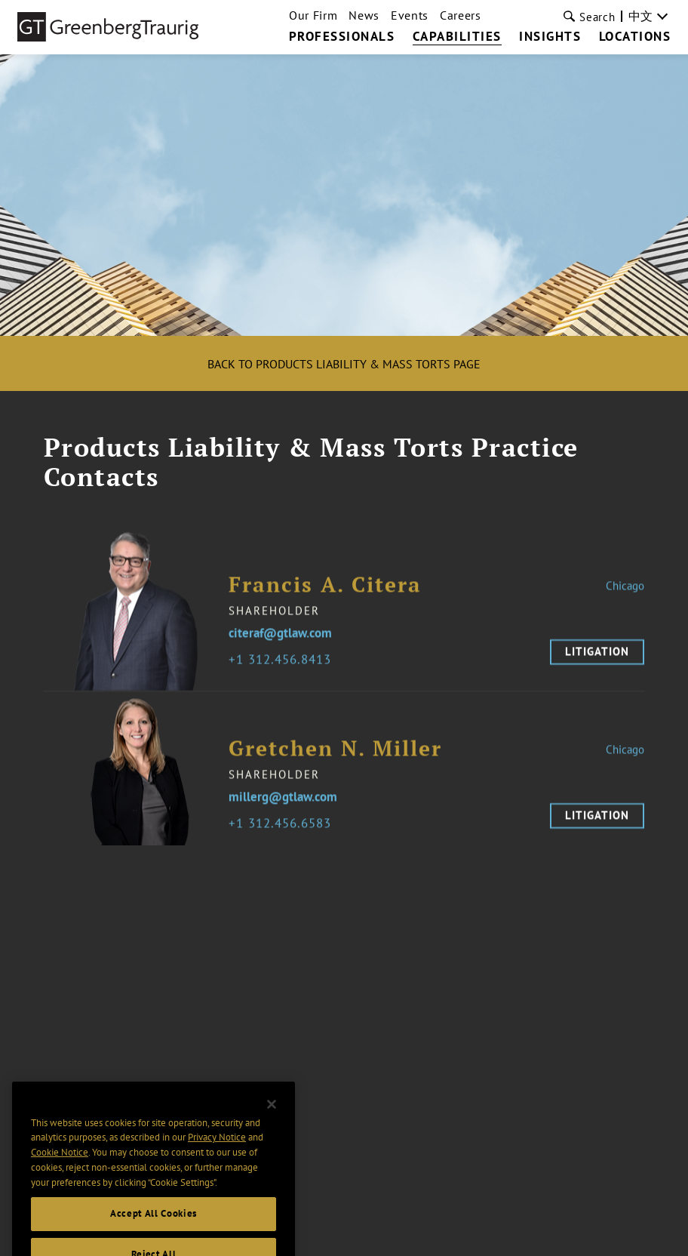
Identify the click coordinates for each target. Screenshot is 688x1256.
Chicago (625, 592)
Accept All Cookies (153, 1225)
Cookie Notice (59, 1164)
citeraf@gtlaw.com (280, 640)
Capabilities (457, 37)
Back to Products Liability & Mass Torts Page (344, 363)
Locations (635, 37)
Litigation (597, 658)
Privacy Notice (217, 1149)
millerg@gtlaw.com (283, 803)
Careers (460, 15)
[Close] (271, 1115)
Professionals (342, 37)
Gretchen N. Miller (335, 755)
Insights (550, 37)
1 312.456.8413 (283, 667)
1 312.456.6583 (283, 830)
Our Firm (313, 15)
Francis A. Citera (325, 591)
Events (409, 15)
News (364, 15)
